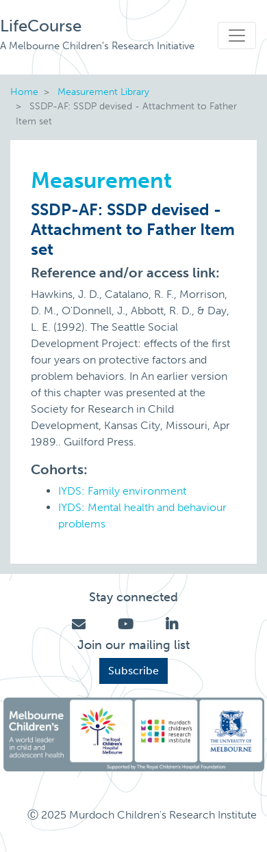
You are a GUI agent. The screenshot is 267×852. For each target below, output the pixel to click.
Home (24, 91)
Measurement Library (103, 91)
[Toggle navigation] (237, 35)
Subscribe (133, 670)
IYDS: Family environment (122, 490)
